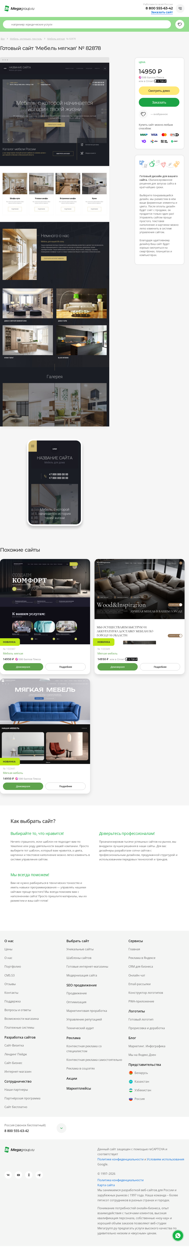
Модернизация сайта (81, 976)
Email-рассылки (139, 985)
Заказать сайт (162, 12)
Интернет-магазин (17, 1072)
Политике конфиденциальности (120, 1160)
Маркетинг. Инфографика (146, 1047)
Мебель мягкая (13, 654)
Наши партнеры (16, 1090)
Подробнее (65, 667)
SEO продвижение (81, 986)
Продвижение (76, 994)
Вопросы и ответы (17, 1011)
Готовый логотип (140, 1020)
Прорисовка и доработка (146, 1029)
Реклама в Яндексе (141, 959)
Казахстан (138, 1082)
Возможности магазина (21, 1020)
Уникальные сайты (80, 950)
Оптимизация (76, 1003)
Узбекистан (139, 1091)
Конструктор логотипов (145, 994)
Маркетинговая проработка (86, 1012)
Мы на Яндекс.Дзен (142, 1056)
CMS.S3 (9, 976)
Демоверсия (23, 667)
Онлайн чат (136, 976)
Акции (71, 1079)
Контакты (11, 994)
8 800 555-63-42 (159, 8)
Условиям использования (165, 1160)
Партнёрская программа (22, 1099)
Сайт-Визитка (14, 1046)
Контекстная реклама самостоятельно (94, 1061)
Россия (136, 1100)
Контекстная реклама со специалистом (84, 1049)
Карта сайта (106, 1186)
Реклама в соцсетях (80, 1069)
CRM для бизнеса (140, 967)
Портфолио (12, 967)
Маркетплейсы (78, 1089)
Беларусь (138, 1074)
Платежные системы (19, 1028)
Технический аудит (80, 1029)
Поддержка (12, 1002)
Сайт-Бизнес (13, 1064)
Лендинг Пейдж (15, 1055)
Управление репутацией (84, 1020)
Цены (8, 950)
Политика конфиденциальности (120, 1181)
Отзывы (10, 985)
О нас (8, 959)
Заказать (159, 102)
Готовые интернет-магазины (87, 967)
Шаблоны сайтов (78, 959)
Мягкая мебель (107, 654)
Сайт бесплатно (15, 1108)
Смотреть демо (159, 91)
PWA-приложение (141, 1002)
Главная (134, 950)
